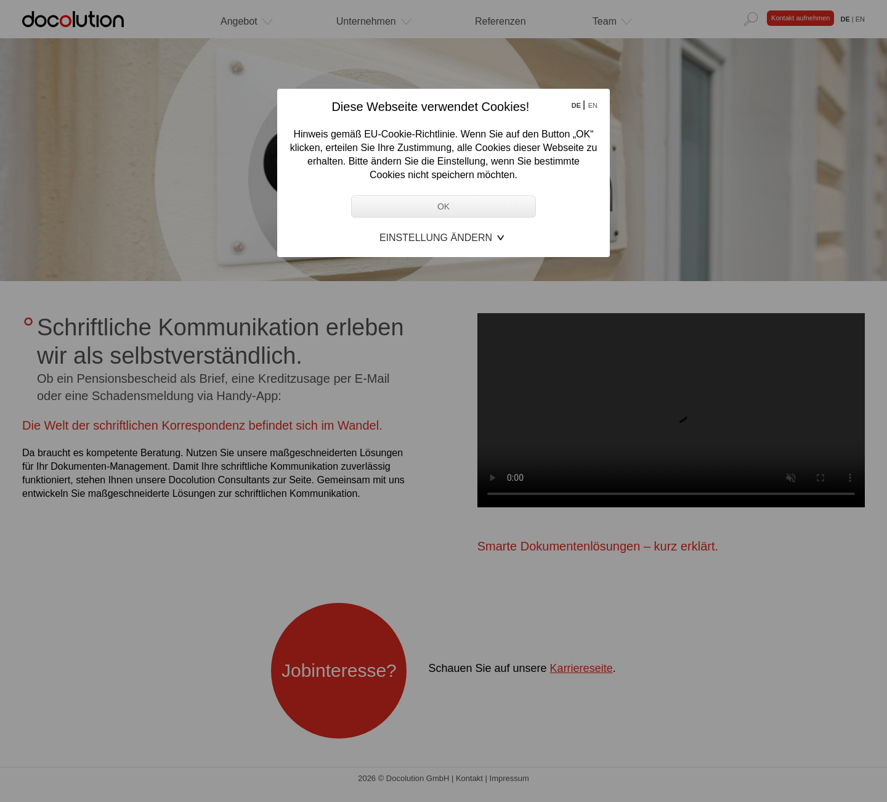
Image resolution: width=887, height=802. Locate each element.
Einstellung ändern (435, 237)
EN (592, 105)
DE (577, 105)
